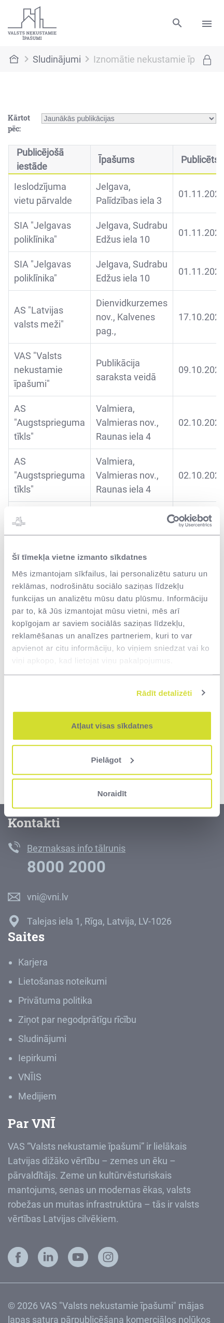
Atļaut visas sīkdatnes (112, 725)
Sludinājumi (57, 59)
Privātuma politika (55, 1000)
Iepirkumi (37, 1057)
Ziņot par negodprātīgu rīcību (77, 1019)
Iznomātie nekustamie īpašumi (156, 59)
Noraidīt (112, 793)
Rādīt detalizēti (164, 692)
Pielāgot (112, 759)
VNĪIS (29, 1077)
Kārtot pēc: (19, 123)
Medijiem (37, 1096)
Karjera (33, 962)
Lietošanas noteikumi (62, 981)
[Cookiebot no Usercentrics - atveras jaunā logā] (166, 520)
